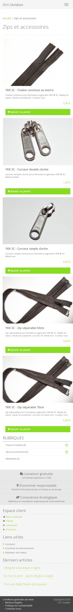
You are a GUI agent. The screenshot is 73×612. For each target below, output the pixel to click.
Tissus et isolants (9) (16, 445)
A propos (10, 544)
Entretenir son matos (15, 552)
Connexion (12, 525)
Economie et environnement (19, 548)
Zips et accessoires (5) (17, 451)
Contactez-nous (13, 608)
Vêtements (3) (12, 458)
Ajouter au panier (19, 112)
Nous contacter (14, 516)
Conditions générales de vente (18, 599)
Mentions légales (13, 602)
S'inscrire (11, 529)
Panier (9, 520)
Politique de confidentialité (18, 605)
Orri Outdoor (13, 5)
